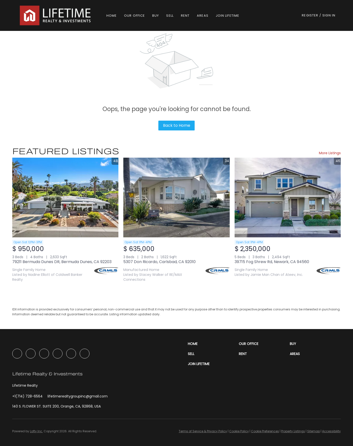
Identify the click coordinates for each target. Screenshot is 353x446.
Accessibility (331, 431)
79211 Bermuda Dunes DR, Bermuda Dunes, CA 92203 (62, 262)
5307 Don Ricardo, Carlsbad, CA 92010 (159, 262)
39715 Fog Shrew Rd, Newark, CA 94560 (272, 262)
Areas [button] (202, 15)
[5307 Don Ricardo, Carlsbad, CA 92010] (176, 197)
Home (111, 15)
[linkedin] (31, 353)
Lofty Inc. (36, 431)
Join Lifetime (227, 15)
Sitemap (313, 431)
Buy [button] (155, 15)
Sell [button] (169, 15)
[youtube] (58, 353)
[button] (56, 15)
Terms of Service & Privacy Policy (203, 431)
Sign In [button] (328, 15)
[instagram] (44, 353)
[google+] (84, 353)
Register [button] (310, 15)
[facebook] (17, 353)
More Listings (330, 153)
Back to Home (176, 125)
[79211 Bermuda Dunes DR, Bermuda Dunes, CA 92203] (65, 197)
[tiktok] (71, 353)
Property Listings (293, 431)
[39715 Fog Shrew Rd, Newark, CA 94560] (288, 197)
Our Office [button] (134, 15)
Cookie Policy (239, 431)
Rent (185, 15)
